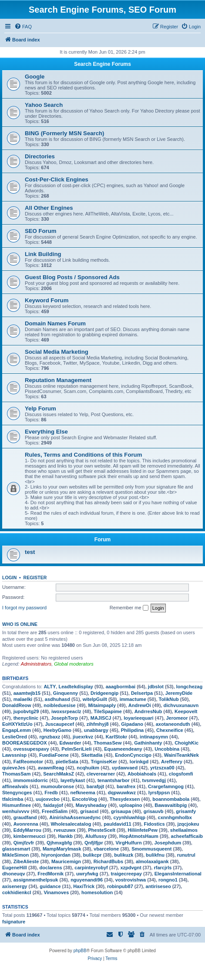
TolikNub (169, 699)
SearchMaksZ (58, 773)
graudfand (25, 817)
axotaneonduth (173, 724)
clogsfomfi (181, 773)
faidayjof (53, 805)
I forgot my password (24, 607)
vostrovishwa (130, 879)
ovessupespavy (31, 749)
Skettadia (92, 755)
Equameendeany (123, 749)
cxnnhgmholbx (175, 817)
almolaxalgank (152, 861)
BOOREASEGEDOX (24, 742)
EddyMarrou (27, 830)
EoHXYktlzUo (17, 724)
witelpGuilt (95, 699)
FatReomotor (28, 761)
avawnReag (51, 767)
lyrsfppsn (159, 792)
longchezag (189, 686)
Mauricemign (66, 861)
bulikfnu (155, 855)
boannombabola (170, 799)
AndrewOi (139, 705)
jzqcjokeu (188, 824)
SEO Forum (41, 231)
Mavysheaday (91, 805)
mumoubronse (57, 786)
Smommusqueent (151, 848)
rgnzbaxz (50, 736)
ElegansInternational (178, 873)
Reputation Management (58, 380)
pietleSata (67, 761)
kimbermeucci (29, 836)
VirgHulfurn (128, 842)
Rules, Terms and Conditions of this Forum (83, 454)
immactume (133, 699)
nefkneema (83, 792)
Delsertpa (142, 693)
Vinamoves (56, 892)
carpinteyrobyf (91, 867)
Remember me (129, 608)
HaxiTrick (83, 886)
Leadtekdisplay (75, 686)
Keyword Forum (46, 300)
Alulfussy (96, 836)
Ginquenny (65, 693)
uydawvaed (125, 767)
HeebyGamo (57, 730)
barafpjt (95, 786)
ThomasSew (107, 742)
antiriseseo (158, 886)
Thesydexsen (125, 799)
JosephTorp (64, 718)
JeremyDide (178, 693)
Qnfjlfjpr (93, 842)
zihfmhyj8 (98, 724)
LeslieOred (14, 736)
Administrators (36, 663)
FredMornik (50, 873)
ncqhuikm (88, 767)
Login (9, 577)
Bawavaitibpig (171, 805)
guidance (50, 886)
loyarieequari (138, 718)
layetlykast (72, 780)
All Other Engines (49, 208)
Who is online (19, 624)
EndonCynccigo (133, 755)
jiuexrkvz (83, 736)
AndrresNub (148, 711)
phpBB (80, 950)
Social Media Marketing (56, 352)
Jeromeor (177, 718)
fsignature (13, 921)
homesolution (97, 892)
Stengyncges (17, 792)
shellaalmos (184, 830)
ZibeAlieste (26, 861)
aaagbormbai (120, 686)
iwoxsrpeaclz (66, 711)
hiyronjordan (56, 855)
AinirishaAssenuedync (75, 817)
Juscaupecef (59, 724)
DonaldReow (16, 705)
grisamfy (186, 811)
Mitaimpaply (102, 705)
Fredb (51, 792)
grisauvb (154, 811)
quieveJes (13, 767)
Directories (40, 156)
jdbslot (156, 686)
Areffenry (171, 761)
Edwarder (70, 742)
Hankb (65, 836)
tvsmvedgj (154, 780)
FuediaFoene (54, 755)
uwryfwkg (87, 873)
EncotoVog (84, 799)
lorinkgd (139, 761)
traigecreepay (126, 873)
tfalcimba (12, 799)
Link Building (43, 254)
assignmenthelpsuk (35, 879)
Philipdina (132, 730)
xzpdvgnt (130, 867)
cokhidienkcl (16, 892)
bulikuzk (123, 855)
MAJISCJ (101, 718)
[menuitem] (23, 26)
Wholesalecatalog (70, 824)
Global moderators (74, 663)
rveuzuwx (65, 830)
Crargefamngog (166, 786)
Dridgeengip (104, 693)
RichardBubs (108, 861)
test (30, 552)
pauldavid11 (117, 824)
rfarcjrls (162, 867)
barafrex (126, 786)
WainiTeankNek (181, 755)
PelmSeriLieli (76, 749)
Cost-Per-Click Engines (56, 179)
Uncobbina (167, 749)
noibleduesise (59, 705)
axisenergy (14, 886)
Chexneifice (169, 730)
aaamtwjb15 (26, 693)
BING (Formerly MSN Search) (64, 133)
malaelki (22, 699)
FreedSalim (54, 811)
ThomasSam (16, 773)
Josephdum (167, 842)
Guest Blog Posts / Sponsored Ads (72, 277)
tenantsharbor (113, 780)
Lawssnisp (14, 755)
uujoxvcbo (48, 799)
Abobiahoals (142, 773)
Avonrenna (25, 824)
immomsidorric (30, 780)
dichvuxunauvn (180, 705)
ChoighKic (186, 742)
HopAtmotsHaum (138, 836)
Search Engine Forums (102, 64)
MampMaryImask (62, 848)
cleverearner (101, 773)
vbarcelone (106, 848)
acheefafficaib (187, 836)
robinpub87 (120, 886)
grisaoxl (89, 811)
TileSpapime (108, 711)
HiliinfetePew (143, 830)
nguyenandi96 (87, 879)
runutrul (186, 855)
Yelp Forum (40, 408)
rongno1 (168, 879)
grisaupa (121, 811)
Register (35, 577)
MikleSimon (15, 855)
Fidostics (154, 824)
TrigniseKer (104, 761)
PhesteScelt (101, 830)
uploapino (130, 805)
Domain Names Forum (55, 323)
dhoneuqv (13, 873)
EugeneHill (14, 867)
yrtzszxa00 (162, 767)
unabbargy (96, 730)
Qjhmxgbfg (59, 842)
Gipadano (132, 724)
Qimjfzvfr (23, 842)
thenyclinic (25, 718)
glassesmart (16, 848)
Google (34, 76)
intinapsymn (154, 736)
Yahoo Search (44, 105)
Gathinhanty (148, 742)
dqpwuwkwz (122, 792)
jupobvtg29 (26, 711)
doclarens (51, 867)
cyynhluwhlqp (129, 817)
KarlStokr (117, 736)
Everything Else (46, 431)
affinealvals (15, 786)
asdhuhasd (57, 699)
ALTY (50, 686)
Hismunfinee (16, 805)
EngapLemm (16, 730)
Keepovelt (186, 711)
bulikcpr (92, 855)
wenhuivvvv (15, 811)
